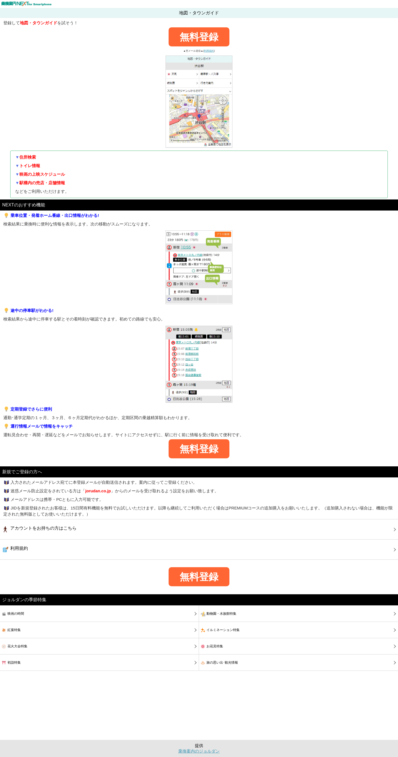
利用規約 (209, 50)
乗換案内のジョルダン (199, 751)
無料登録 (199, 36)
